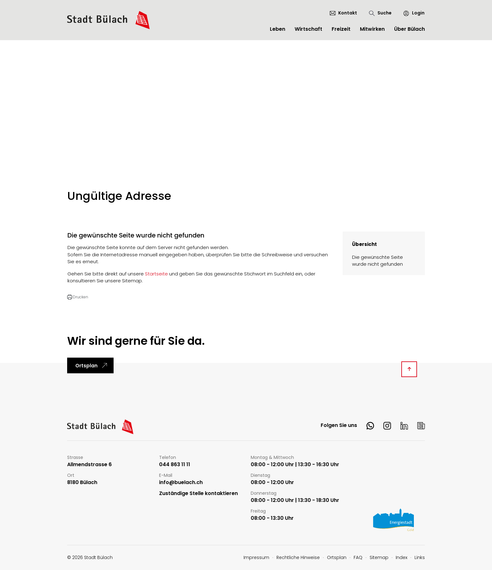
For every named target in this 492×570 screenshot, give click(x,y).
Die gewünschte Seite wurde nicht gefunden (377, 261)
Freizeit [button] (341, 29)
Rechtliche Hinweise (298, 557)
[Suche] (380, 13)
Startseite (156, 273)
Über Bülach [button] (409, 29)
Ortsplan (86, 365)
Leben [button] (277, 29)
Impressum (256, 557)
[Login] (411, 13)
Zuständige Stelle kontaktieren (198, 493)
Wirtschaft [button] (308, 29)
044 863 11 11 (174, 464)
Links (419, 557)
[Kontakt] (343, 13)
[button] (77, 297)
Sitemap (379, 557)
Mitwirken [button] (372, 29)
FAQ (358, 557)
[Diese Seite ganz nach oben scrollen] (409, 369)
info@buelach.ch (181, 482)
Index (401, 557)
